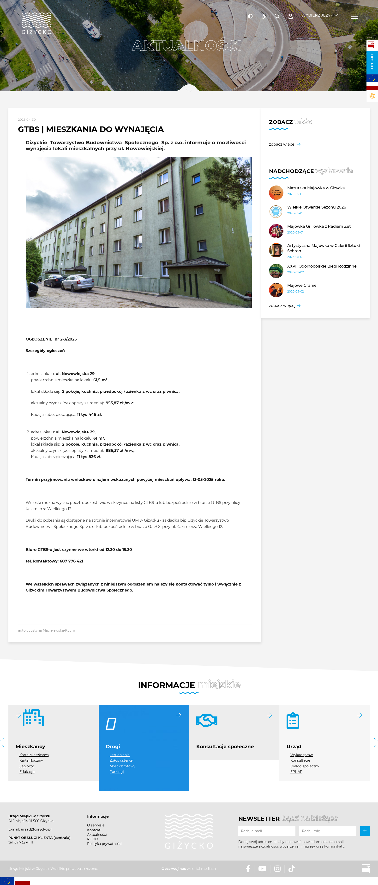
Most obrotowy (122, 766)
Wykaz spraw (301, 755)
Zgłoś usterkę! (121, 760)
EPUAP (296, 772)
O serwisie (95, 825)
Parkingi (117, 772)
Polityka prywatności (104, 844)
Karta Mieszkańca (34, 755)
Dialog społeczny (304, 766)
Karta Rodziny (31, 760)
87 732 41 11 (23, 842)
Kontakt (372, 63)
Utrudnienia (120, 755)
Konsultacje (300, 760)
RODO (92, 839)
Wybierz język (317, 12)
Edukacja (27, 772)
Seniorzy (26, 766)
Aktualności (97, 834)
